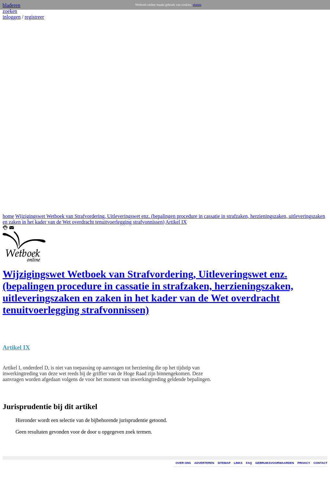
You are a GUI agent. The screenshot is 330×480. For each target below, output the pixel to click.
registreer (34, 17)
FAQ (249, 463)
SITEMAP (224, 463)
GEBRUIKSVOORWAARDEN (274, 463)
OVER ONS (183, 463)
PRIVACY (303, 463)
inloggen (12, 17)
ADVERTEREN (204, 463)
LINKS (238, 463)
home (8, 216)
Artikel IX (176, 222)
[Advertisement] (22, 116)
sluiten (197, 4)
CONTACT (320, 463)
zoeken (10, 11)
